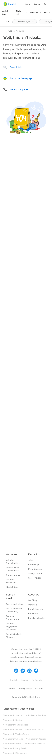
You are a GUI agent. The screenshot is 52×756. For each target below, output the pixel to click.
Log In (27, 4)
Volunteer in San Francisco (15, 724)
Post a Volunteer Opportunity (14, 610)
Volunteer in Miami (12, 743)
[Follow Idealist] (16, 671)
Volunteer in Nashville (35, 743)
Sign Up (37, 4)
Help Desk (33, 613)
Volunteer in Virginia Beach (16, 734)
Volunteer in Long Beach (14, 748)
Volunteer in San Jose (36, 715)
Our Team (32, 604)
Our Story (32, 600)
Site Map (39, 688)
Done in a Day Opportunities (13, 569)
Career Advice (34, 577)
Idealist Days (12, 587)
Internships (33, 564)
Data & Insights (35, 609)
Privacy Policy (24, 688)
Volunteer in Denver (12, 729)
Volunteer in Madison (36, 738)
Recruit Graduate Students (14, 636)
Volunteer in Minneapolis (15, 753)
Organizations (13, 575)
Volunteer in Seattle (12, 715)
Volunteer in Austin (34, 729)
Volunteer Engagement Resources (12, 626)
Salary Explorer (35, 573)
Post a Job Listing (14, 604)
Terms (12, 688)
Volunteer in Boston (12, 720)
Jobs (30, 560)
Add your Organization (12, 618)
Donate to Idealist (36, 618)
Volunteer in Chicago (13, 738)
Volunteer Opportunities (13, 562)
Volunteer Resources (11, 581)
